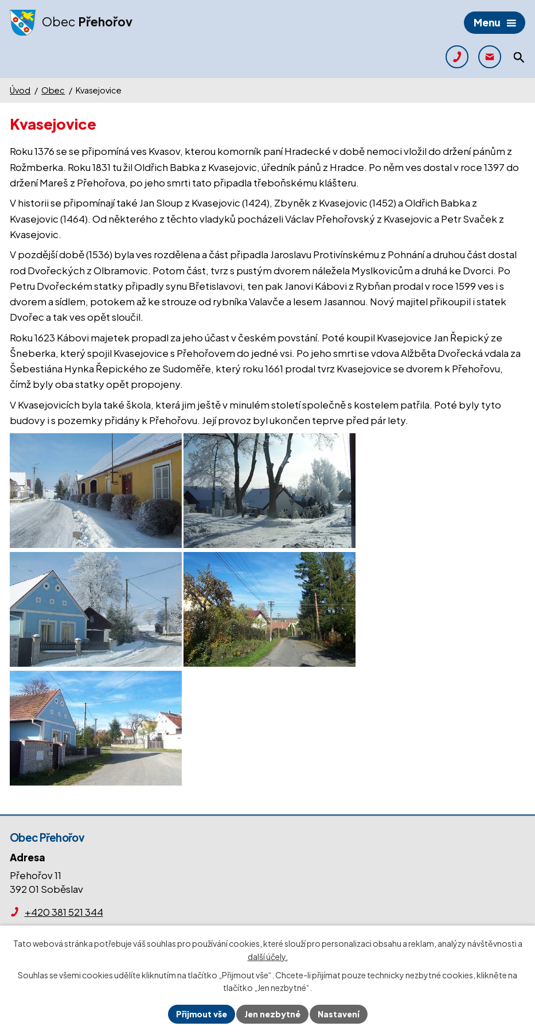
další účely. (268, 956)
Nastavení (339, 1014)
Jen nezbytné (272, 1014)
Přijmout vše (201, 1014)
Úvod (20, 90)
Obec (53, 90)
